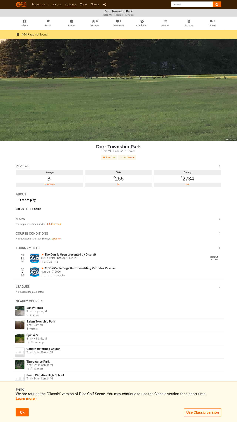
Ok (22, 412)
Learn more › (26, 398)
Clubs (83, 4)
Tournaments (39, 4)
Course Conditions (118, 233)
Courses (70, 4)
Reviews (118, 166)
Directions (109, 157)
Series (95, 4)
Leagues (56, 4)
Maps (118, 219)
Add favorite (127, 157)
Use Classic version (202, 412)
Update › (56, 238)
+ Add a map (54, 223)
